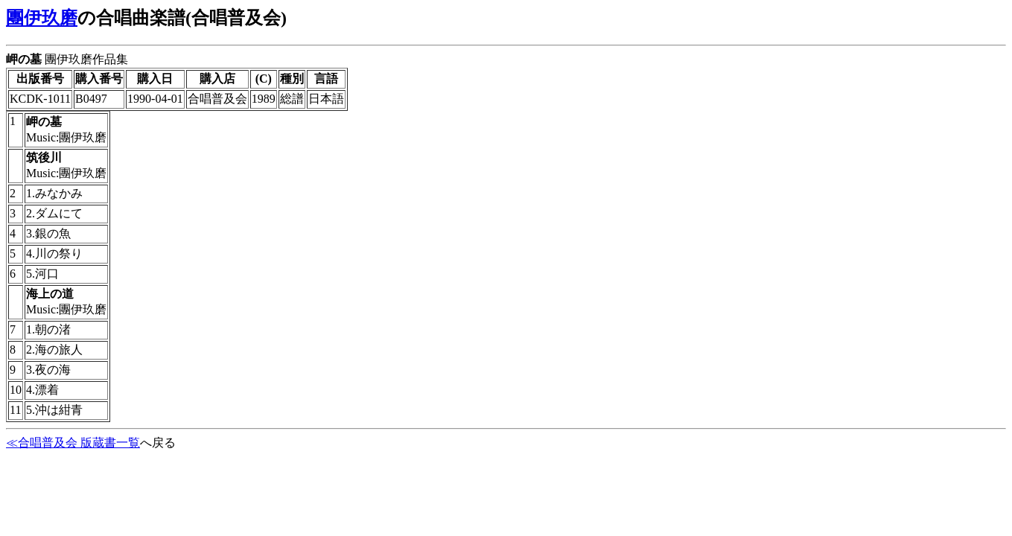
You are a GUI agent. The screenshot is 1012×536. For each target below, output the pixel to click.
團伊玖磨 (41, 18)
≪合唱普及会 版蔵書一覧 (73, 442)
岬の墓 (24, 59)
